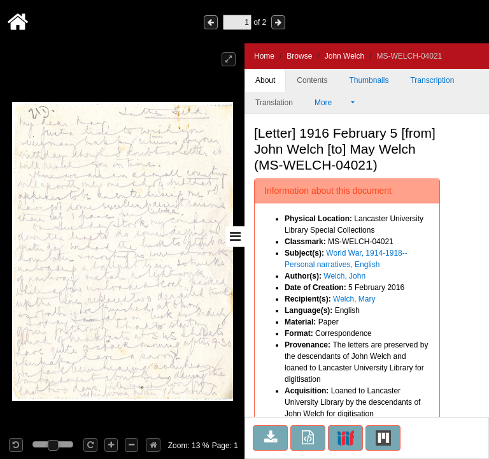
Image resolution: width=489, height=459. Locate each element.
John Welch (344, 56)
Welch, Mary (354, 299)
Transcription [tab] (432, 80)
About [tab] (265, 80)
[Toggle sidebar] (234, 236)
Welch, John (344, 276)
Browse (299, 56)
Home (264, 56)
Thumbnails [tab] (368, 80)
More (332, 102)
